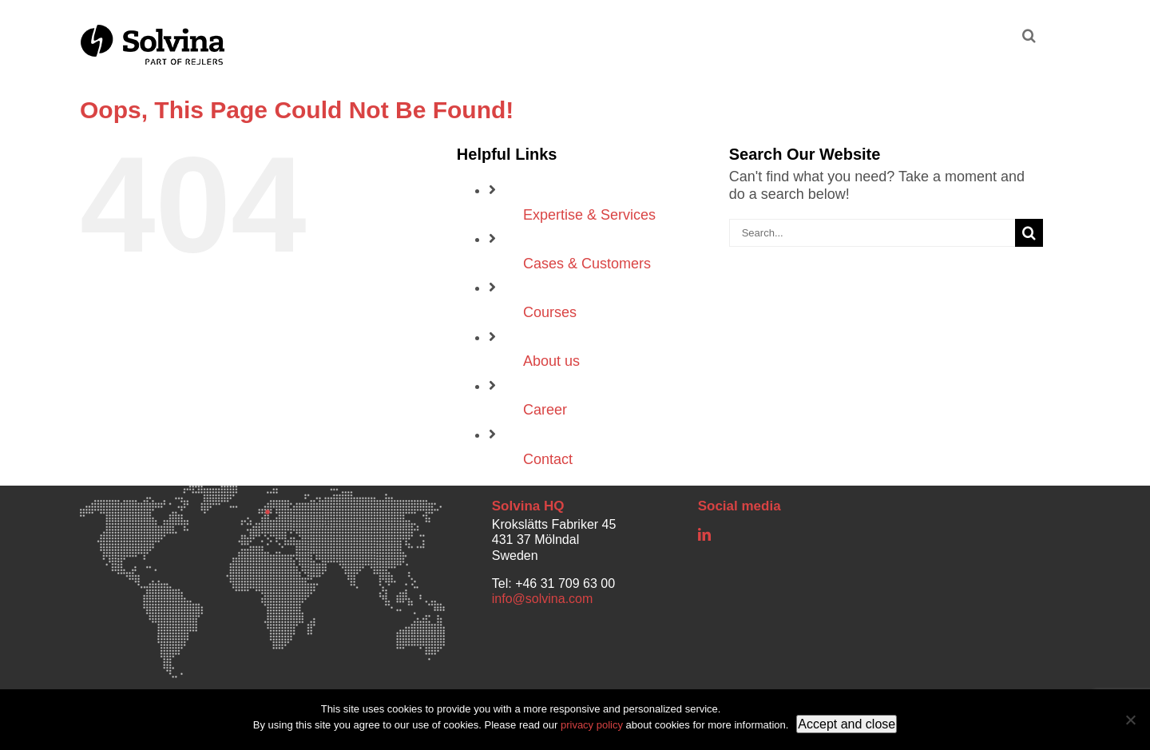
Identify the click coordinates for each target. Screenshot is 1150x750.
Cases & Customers (587, 264)
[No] (1130, 720)
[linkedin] (704, 534)
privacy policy (592, 725)
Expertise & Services (589, 215)
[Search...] (872, 233)
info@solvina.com (542, 598)
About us (551, 361)
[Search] (1029, 233)
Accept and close (846, 724)
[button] (1029, 33)
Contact (548, 459)
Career (545, 410)
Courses (550, 312)
